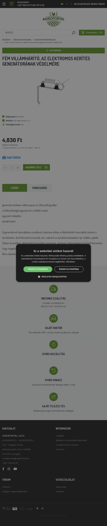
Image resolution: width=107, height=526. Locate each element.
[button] (53, 276)
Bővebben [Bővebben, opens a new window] (70, 261)
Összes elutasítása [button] (69, 269)
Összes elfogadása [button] (38, 269)
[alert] (53, 263)
